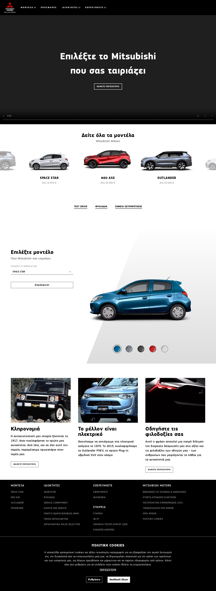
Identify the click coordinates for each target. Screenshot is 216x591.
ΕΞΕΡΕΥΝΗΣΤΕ (94, 7)
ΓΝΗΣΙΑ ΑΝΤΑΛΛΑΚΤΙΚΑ (56, 519)
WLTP (96, 519)
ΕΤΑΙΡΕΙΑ (98, 513)
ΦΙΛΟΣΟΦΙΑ (99, 497)
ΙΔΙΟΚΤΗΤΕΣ (70, 7)
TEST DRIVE (80, 206)
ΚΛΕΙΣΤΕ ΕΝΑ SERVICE (55, 508)
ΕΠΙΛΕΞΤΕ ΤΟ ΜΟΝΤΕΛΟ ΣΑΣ (24, 266)
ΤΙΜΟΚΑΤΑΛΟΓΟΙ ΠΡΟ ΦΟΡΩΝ (158, 508)
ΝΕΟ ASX (15, 497)
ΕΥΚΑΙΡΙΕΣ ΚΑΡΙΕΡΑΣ (103, 530)
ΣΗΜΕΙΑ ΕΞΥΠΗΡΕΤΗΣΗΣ (128, 206)
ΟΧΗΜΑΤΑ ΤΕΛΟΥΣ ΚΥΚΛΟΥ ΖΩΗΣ (110, 524)
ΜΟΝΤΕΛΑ (27, 7)
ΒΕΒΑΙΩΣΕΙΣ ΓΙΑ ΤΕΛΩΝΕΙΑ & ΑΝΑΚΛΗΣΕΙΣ (164, 492)
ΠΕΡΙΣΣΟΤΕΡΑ (108, 570)
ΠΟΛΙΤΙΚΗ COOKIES (153, 519)
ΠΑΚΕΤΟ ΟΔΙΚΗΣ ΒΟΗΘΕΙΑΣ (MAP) (61, 513)
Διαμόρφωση (42, 285)
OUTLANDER (17, 503)
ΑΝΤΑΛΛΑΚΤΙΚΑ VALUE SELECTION (62, 524)
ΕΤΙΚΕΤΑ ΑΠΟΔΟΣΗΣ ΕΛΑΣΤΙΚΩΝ (159, 497)
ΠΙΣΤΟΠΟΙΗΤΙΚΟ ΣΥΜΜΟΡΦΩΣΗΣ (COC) (163, 503)
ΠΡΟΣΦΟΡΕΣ (49, 7)
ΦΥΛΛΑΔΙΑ (101, 206)
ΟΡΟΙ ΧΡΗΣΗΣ (150, 513)
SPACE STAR (17, 492)
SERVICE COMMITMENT (56, 503)
